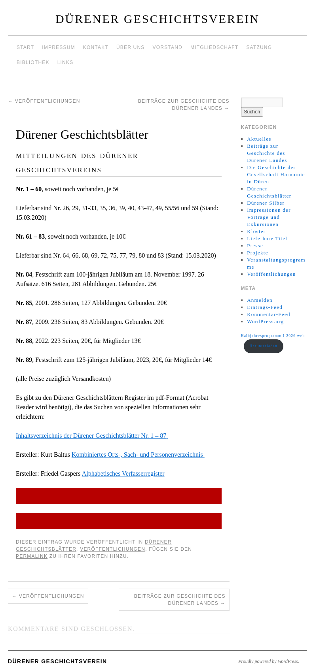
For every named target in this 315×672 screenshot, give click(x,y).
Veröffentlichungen (44, 101)
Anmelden (260, 300)
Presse (255, 245)
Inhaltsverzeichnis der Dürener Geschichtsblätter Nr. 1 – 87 (91, 435)
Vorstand (167, 47)
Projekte (257, 253)
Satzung (259, 47)
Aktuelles (259, 139)
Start (25, 47)
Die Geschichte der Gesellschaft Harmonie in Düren (276, 174)
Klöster (256, 231)
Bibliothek (33, 62)
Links (65, 62)
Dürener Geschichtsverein (157, 18)
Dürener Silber (266, 203)
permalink (31, 556)
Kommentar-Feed (268, 314)
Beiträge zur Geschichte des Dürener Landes (180, 599)
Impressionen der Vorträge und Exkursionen (269, 217)
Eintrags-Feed (265, 307)
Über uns (130, 47)
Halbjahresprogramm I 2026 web (273, 335)
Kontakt (95, 47)
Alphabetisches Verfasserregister (123, 473)
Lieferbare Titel (267, 238)
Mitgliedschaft (214, 47)
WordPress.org (265, 321)
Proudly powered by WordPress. (268, 661)
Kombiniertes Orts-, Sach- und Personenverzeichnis (138, 454)
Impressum (58, 47)
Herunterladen (263, 346)
